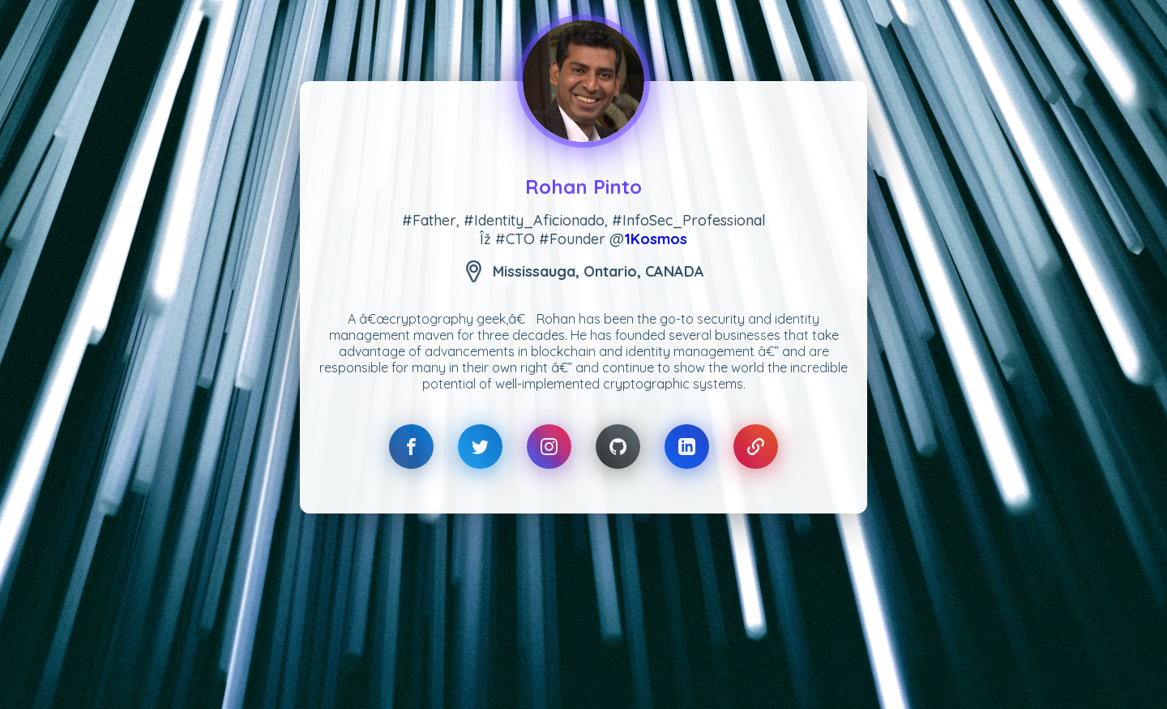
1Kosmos (655, 239)
